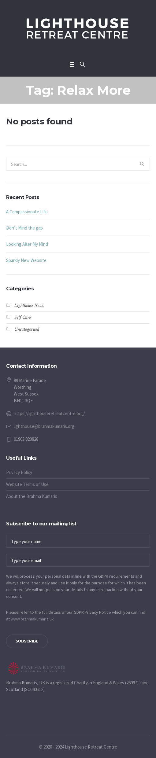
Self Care (22, 317)
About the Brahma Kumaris (31, 496)
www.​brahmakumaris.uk (32, 619)
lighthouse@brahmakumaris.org (44, 426)
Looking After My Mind (27, 244)
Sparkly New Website (26, 260)
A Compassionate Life (27, 212)
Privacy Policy (19, 472)
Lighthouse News (28, 305)
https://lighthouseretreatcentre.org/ (49, 413)
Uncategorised (26, 329)
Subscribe (27, 641)
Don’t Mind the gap (24, 228)
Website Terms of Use (27, 484)
